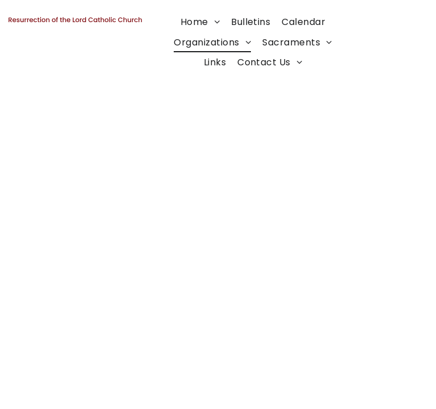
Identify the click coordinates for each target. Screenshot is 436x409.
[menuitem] (200, 22)
